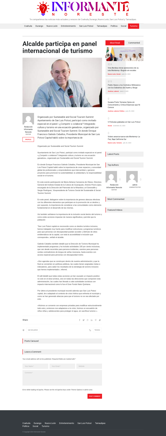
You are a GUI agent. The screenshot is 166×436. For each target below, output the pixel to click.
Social (123, 26)
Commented (134, 43)
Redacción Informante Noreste (28, 129)
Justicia (110, 91)
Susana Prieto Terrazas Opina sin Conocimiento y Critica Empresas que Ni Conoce (124, 104)
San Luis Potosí (86, 26)
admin (134, 185)
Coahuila (28, 26)
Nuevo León (52, 26)
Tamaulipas (102, 26)
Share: (25, 320)
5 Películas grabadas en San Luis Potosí (124, 122)
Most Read (115, 43)
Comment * (62, 378)
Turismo (133, 26)
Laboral (116, 91)
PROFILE (28, 139)
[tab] (115, 42)
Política (114, 26)
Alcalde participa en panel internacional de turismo (59, 47)
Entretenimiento (68, 26)
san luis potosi (33, 330)
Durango (39, 26)
